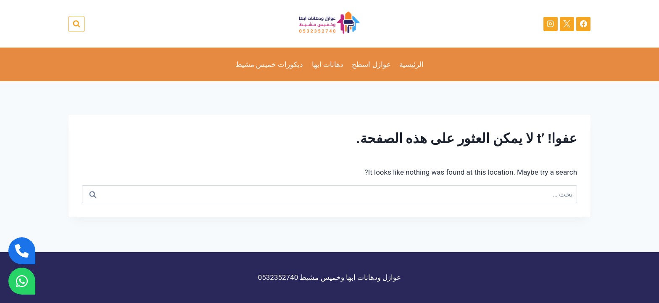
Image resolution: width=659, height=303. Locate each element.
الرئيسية (411, 64)
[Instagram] (550, 24)
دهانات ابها (327, 64)
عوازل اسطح (371, 64)
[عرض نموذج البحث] (76, 24)
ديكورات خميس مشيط (269, 64)
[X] (567, 24)
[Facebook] (583, 24)
